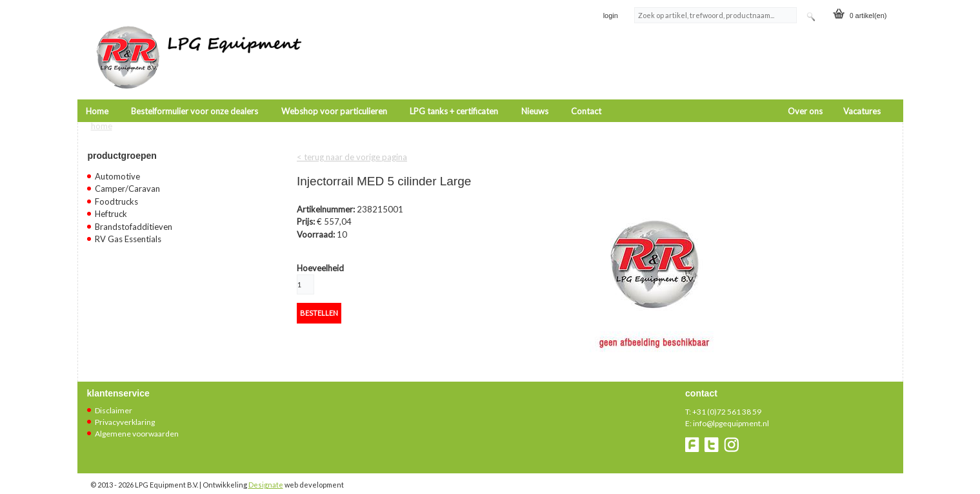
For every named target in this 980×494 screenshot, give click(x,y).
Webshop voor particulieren (334, 93)
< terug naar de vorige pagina (352, 147)
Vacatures (862, 93)
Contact (586, 93)
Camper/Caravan (127, 179)
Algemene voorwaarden (137, 424)
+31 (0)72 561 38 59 (726, 402)
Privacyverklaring (125, 412)
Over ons (805, 93)
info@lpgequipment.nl (731, 413)
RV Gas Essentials (128, 230)
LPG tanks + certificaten (454, 93)
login (610, 15)
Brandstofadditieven (133, 217)
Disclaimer (113, 401)
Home (97, 93)
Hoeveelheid (320, 258)
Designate (265, 475)
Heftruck (111, 205)
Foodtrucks (116, 192)
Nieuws (534, 93)
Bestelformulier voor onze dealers (194, 93)
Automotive (117, 166)
